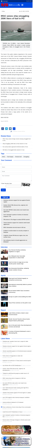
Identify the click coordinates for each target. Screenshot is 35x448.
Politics (3, 11)
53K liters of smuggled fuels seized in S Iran (13, 139)
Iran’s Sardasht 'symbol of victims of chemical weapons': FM (17, 399)
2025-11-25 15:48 (29, 388)
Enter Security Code (6, 173)
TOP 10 (5, 187)
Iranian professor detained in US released (13, 388)
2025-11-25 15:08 (8, 393)
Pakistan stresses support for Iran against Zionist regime (17, 334)
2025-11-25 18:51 (8, 356)
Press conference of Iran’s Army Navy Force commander (17, 391)
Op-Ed (3, 263)
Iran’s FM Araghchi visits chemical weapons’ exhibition (16, 383)
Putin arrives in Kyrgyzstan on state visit (12, 343)
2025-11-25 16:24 (8, 375)
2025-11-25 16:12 (8, 380)
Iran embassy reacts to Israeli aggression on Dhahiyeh (18, 230)
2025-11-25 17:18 (8, 371)
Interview (4, 235)
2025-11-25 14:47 (8, 401)
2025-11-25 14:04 (8, 406)
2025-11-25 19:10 (26, 351)
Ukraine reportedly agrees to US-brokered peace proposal (17, 339)
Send (3, 179)
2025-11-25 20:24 (8, 335)
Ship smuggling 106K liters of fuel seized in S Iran (15, 133)
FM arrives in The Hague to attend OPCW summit (17, 209)
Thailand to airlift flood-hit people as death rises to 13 (16, 359)
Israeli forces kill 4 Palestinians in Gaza (12, 396)
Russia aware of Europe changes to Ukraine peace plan (16, 404)
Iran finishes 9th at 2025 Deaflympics (12, 351)
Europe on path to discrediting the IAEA (20, 284)
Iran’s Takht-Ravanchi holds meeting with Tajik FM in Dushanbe (18, 374)
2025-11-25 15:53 (8, 385)
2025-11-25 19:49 (8, 340)
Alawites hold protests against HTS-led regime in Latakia (17, 379)
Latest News (5, 326)
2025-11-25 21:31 (8, 331)
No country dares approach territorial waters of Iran (15, 136)
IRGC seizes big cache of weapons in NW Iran (14, 364)
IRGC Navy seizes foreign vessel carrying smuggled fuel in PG (18, 130)
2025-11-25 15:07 (27, 396)
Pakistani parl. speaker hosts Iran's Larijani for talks (15, 329)
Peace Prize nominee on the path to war (20, 290)
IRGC (3, 146)
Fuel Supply (10, 146)
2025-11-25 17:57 (8, 361)
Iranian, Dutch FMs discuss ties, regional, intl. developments (17, 355)
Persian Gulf (18, 146)
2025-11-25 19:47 (28, 343)
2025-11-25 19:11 (8, 348)
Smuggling (26, 146)
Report (3, 298)
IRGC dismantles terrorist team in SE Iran (14, 217)
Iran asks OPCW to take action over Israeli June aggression (17, 369)
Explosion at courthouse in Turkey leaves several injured (17, 347)
